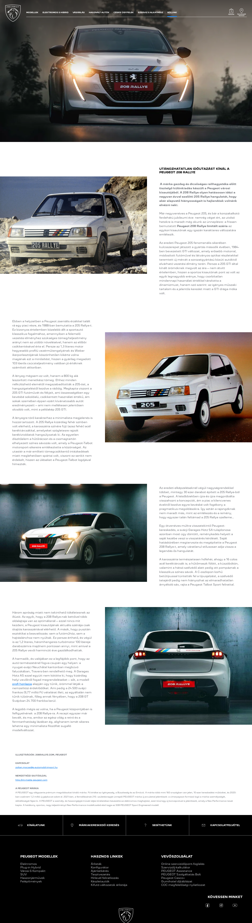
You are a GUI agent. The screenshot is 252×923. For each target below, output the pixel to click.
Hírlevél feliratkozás (105, 878)
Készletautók (100, 881)
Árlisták (96, 864)
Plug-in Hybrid (30, 867)
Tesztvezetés (100, 874)
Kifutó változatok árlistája (109, 885)
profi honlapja (22, 684)
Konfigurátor (100, 867)
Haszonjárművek (32, 878)
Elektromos (28, 864)
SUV (23, 874)
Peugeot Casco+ (173, 878)
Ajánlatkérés (100, 871)
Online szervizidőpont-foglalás (182, 864)
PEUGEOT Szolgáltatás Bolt (181, 874)
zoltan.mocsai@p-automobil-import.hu (36, 767)
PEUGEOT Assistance (176, 871)
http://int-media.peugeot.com (31, 780)
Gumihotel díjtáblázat (176, 881)
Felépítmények (31, 881)
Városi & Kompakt (33, 871)
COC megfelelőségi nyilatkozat (183, 885)
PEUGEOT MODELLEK (39, 856)
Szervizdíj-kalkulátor (175, 867)
